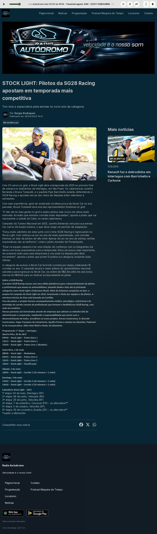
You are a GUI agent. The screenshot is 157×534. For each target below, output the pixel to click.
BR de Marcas (11, 122)
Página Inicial (46, 13)
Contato (148, 13)
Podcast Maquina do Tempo (108, 13)
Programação (79, 13)
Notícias (62, 13)
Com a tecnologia (13, 528)
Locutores (134, 13)
